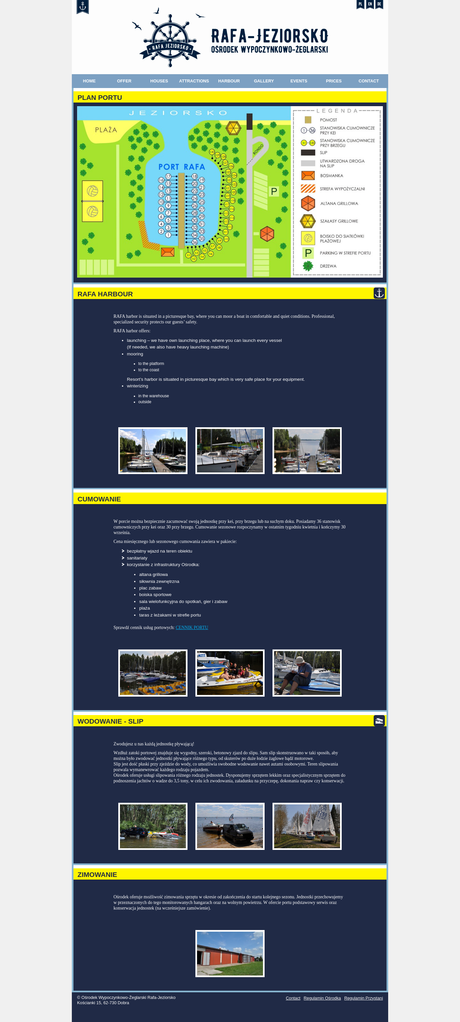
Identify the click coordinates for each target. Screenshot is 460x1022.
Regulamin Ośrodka (322, 998)
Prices (334, 80)
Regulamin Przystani (363, 998)
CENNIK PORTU (192, 627)
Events (298, 80)
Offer (124, 80)
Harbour (229, 80)
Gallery (264, 80)
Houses (159, 80)
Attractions (194, 80)
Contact (369, 80)
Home (89, 80)
